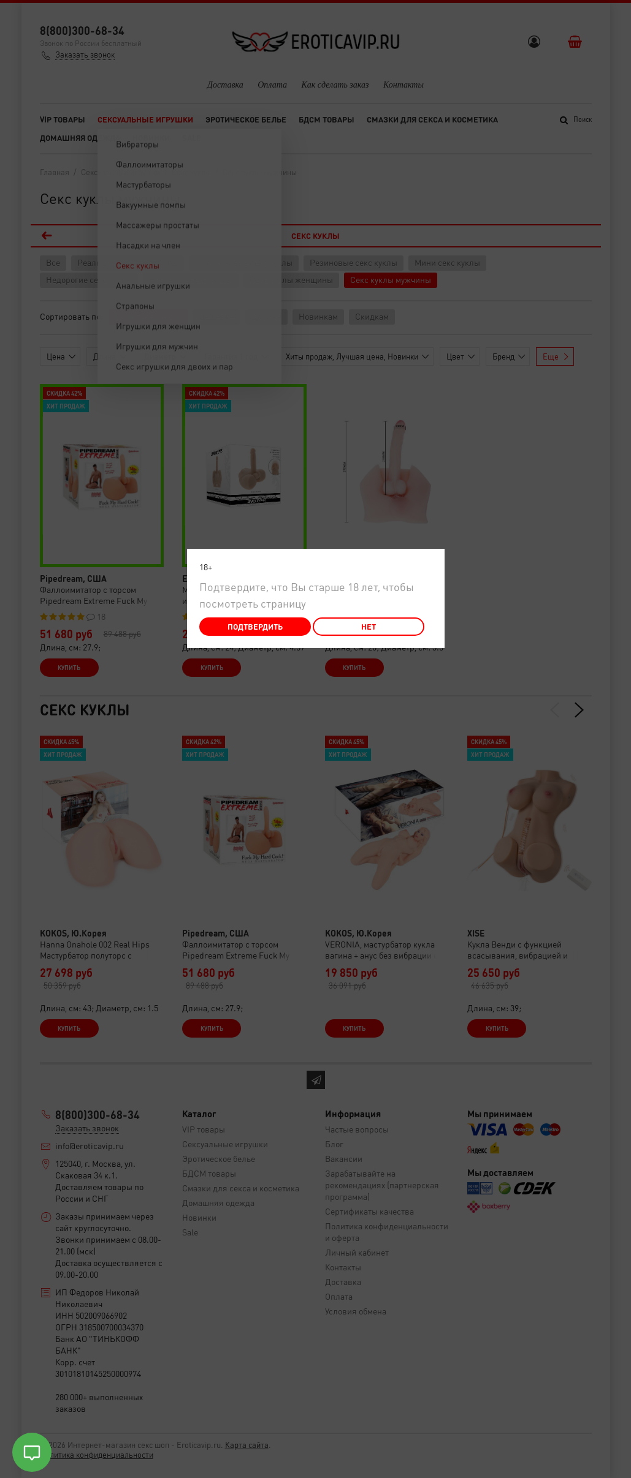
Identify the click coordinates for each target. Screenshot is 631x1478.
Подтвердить (255, 626)
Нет (368, 626)
